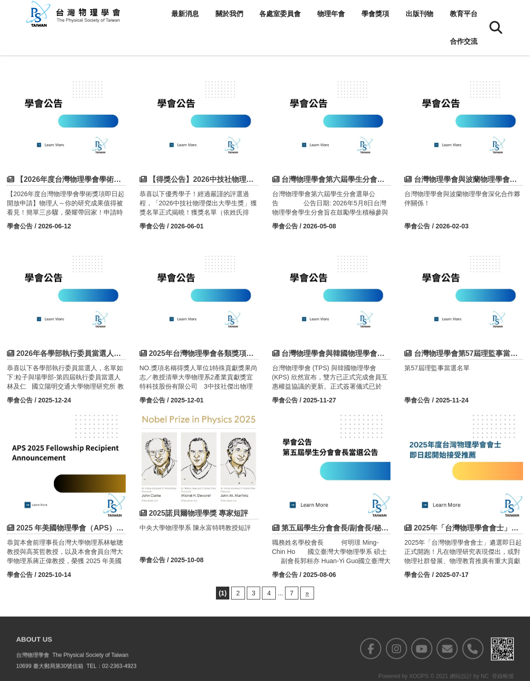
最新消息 (185, 13)
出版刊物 (419, 13)
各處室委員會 (280, 13)
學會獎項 (375, 13)
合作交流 (464, 41)
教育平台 (464, 13)
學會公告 (20, 226)
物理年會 (331, 13)
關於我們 (229, 13)
